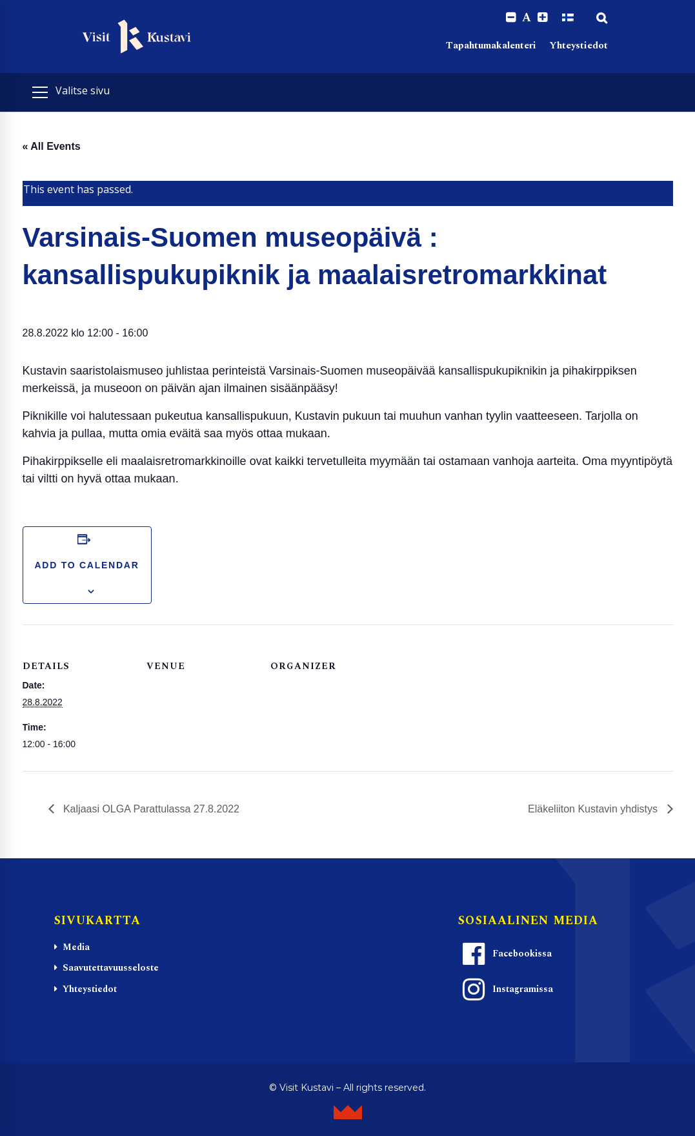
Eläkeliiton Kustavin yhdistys (594, 808)
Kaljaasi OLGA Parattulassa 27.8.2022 (150, 808)
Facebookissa (505, 954)
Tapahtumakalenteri (491, 45)
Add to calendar (86, 565)
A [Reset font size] (526, 18)
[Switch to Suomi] (568, 17)
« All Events (52, 146)
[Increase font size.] (542, 18)
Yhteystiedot (578, 45)
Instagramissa (506, 989)
